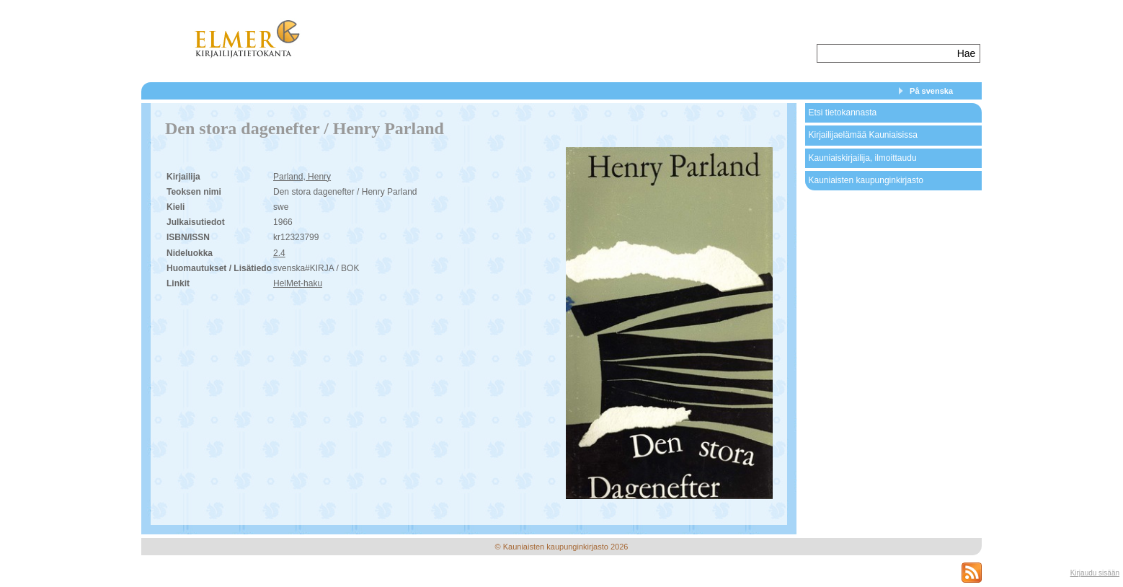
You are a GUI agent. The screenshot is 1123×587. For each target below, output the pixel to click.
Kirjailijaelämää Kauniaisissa (862, 135)
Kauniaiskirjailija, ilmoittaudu (862, 158)
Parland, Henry (302, 177)
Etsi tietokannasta (842, 112)
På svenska (931, 91)
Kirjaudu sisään (1094, 573)
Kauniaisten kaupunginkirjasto (865, 180)
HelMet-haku (297, 283)
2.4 (279, 253)
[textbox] (885, 53)
